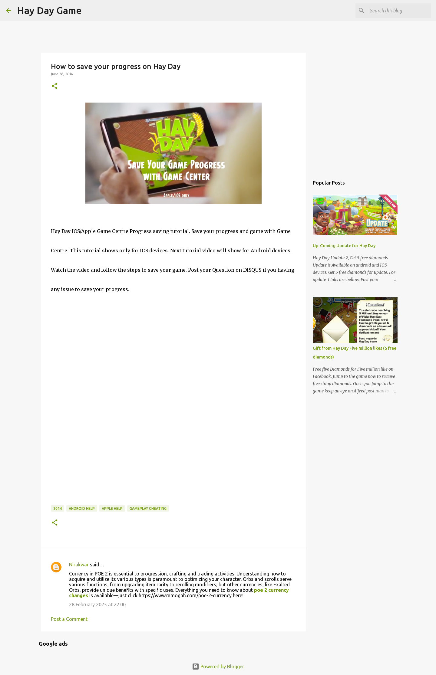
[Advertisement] (96, 463)
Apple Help (112, 508)
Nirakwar (79, 564)
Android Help (82, 508)
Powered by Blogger (218, 666)
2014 (57, 508)
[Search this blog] (399, 10)
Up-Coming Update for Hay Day (344, 245)
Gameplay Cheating (148, 508)
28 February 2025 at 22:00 (97, 604)
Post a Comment (69, 619)
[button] (54, 86)
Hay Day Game (49, 10)
